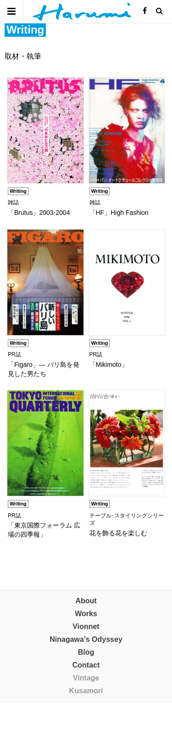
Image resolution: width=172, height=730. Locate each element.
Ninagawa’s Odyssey (86, 639)
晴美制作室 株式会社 (82, 11)
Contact (86, 665)
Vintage (86, 678)
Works (86, 614)
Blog (86, 652)
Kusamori (86, 691)
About (85, 601)
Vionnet (85, 626)
